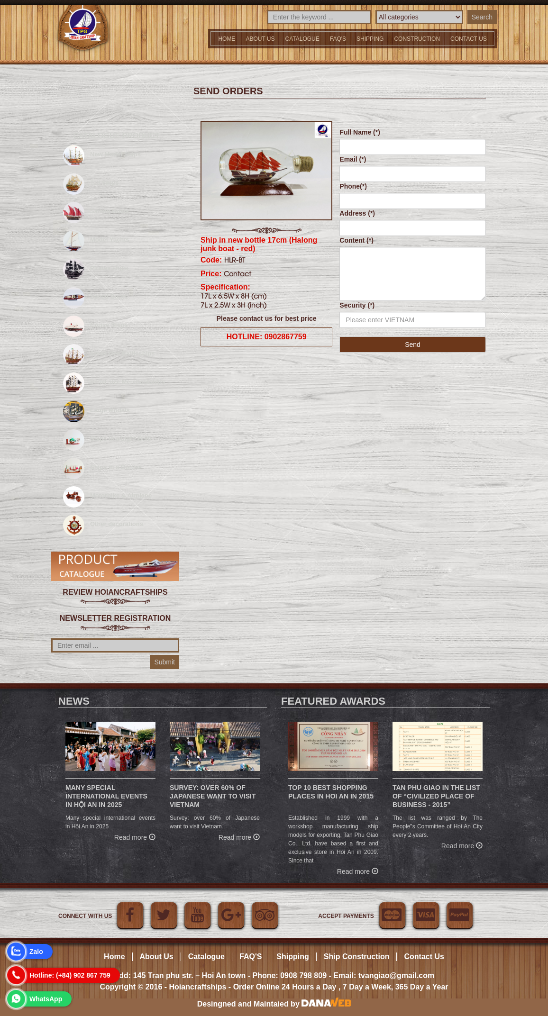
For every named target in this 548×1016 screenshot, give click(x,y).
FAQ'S (338, 39)
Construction (417, 39)
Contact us (468, 39)
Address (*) (357, 213)
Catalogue (302, 39)
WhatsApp (45, 999)
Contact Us (424, 956)
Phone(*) (353, 186)
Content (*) (356, 240)
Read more (134, 836)
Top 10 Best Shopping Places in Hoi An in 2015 (331, 792)
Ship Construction (357, 956)
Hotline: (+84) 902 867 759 (69, 975)
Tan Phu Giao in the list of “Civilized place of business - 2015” (436, 796)
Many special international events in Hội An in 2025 (106, 796)
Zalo (36, 951)
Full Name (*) (359, 132)
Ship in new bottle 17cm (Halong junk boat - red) (259, 244)
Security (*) (356, 305)
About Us (260, 39)
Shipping (370, 39)
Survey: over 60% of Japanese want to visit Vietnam (213, 796)
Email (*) (352, 159)
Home (226, 39)
